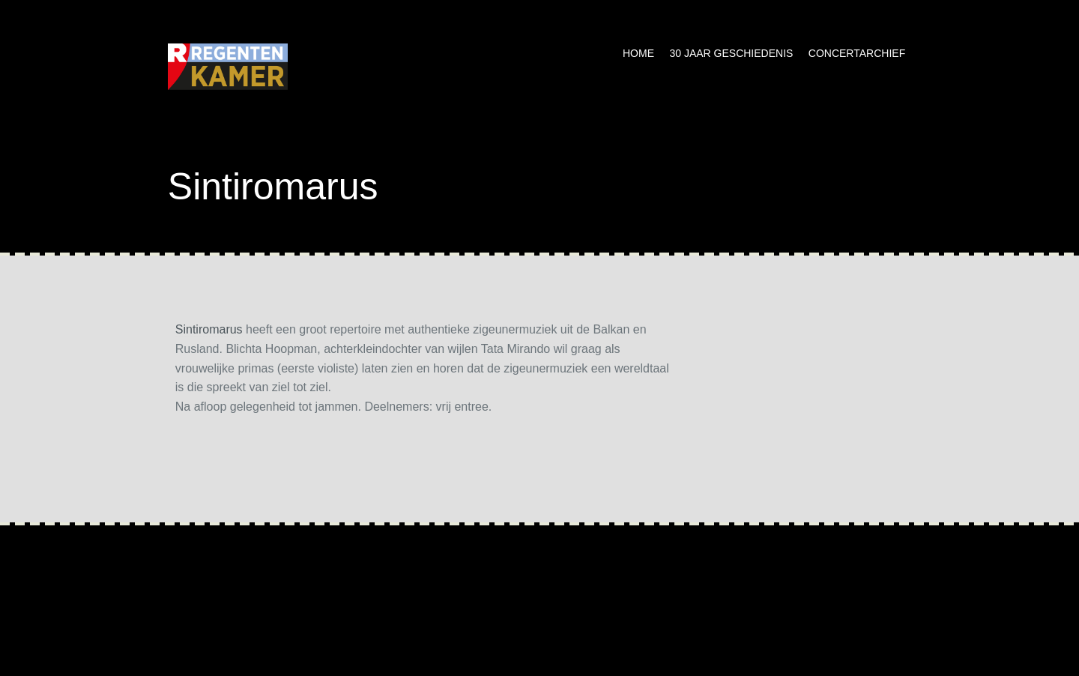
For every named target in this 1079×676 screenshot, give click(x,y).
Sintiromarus (209, 329)
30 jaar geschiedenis (731, 53)
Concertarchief (857, 53)
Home (638, 53)
